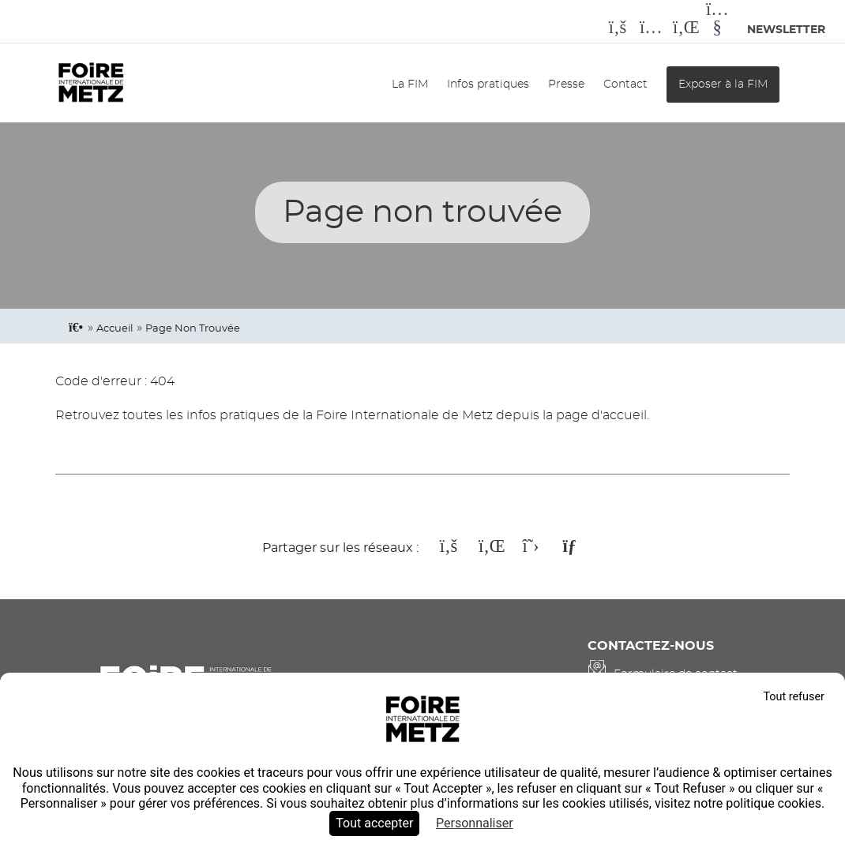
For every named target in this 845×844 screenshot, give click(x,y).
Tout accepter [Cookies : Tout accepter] (374, 823)
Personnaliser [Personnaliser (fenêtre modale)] (474, 823)
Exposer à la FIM (723, 84)
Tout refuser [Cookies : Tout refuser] (793, 696)
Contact (625, 84)
